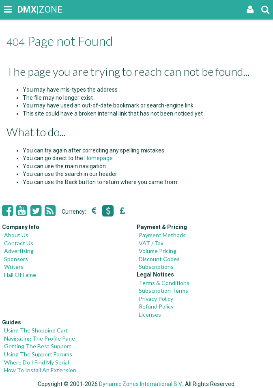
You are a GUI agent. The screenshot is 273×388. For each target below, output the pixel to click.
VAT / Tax (151, 243)
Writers (14, 266)
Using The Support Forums (38, 354)
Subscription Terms (163, 290)
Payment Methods (162, 235)
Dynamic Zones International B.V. (141, 384)
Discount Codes (159, 258)
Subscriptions (156, 266)
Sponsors (16, 258)
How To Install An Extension (40, 370)
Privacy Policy (156, 298)
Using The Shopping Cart (36, 330)
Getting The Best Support (37, 346)
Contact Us (18, 243)
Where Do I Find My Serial (36, 362)
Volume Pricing (157, 250)
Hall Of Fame (20, 274)
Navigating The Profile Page (39, 338)
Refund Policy (156, 306)
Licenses (150, 314)
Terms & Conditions (164, 282)
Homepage (98, 158)
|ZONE (25, 9)
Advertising (19, 250)
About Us (16, 235)
